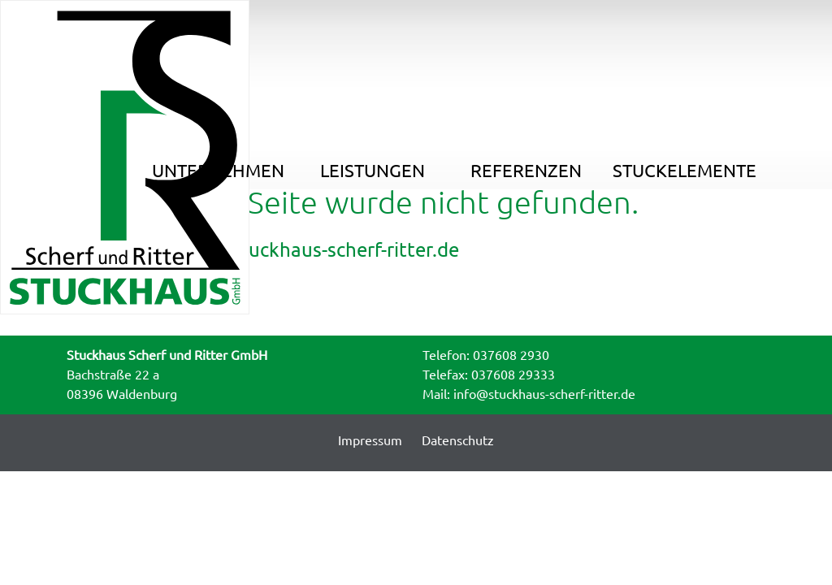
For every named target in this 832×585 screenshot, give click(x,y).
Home (54, 68)
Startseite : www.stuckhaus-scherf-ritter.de (269, 250)
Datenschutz (458, 440)
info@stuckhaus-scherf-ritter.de (544, 394)
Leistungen (375, 27)
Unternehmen (220, 27)
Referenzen (531, 27)
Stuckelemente (688, 27)
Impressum (370, 440)
